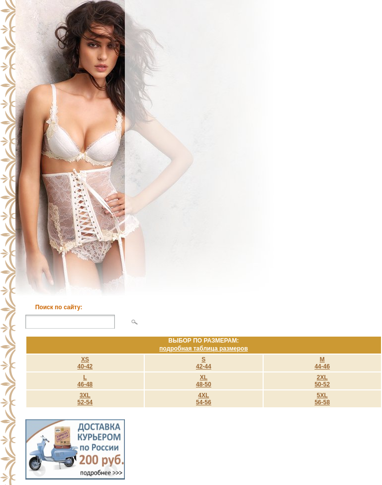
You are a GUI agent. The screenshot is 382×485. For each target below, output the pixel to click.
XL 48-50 (203, 381)
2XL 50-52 (322, 381)
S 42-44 (203, 363)
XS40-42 (85, 363)
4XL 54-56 (203, 399)
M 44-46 (322, 363)
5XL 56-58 (322, 399)
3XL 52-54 (85, 399)
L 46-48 (85, 381)
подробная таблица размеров (203, 348)
